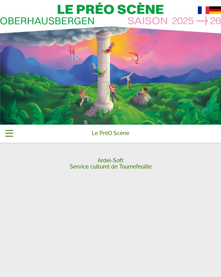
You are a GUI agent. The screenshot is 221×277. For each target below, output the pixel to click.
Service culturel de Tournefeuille (111, 167)
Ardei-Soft (110, 160)
